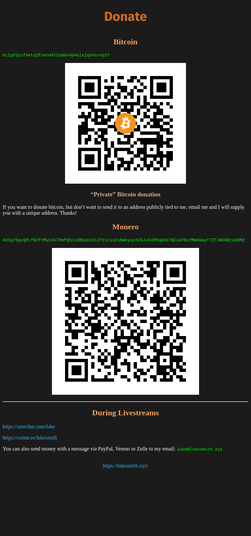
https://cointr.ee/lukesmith (30, 439)
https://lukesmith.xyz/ (125, 467)
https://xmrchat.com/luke (29, 428)
